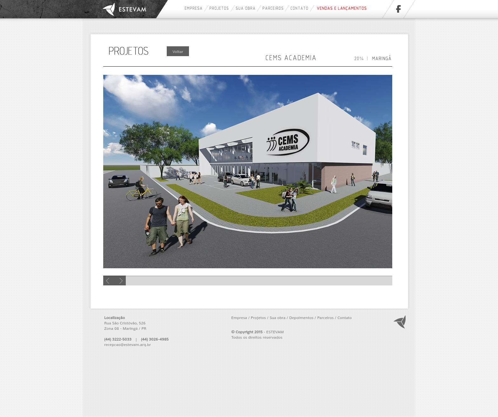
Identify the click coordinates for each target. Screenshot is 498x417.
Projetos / (260, 317)
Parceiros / (326, 317)
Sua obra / (279, 317)
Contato (344, 317)
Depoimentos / (302, 317)
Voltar (177, 51)
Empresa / (240, 317)
